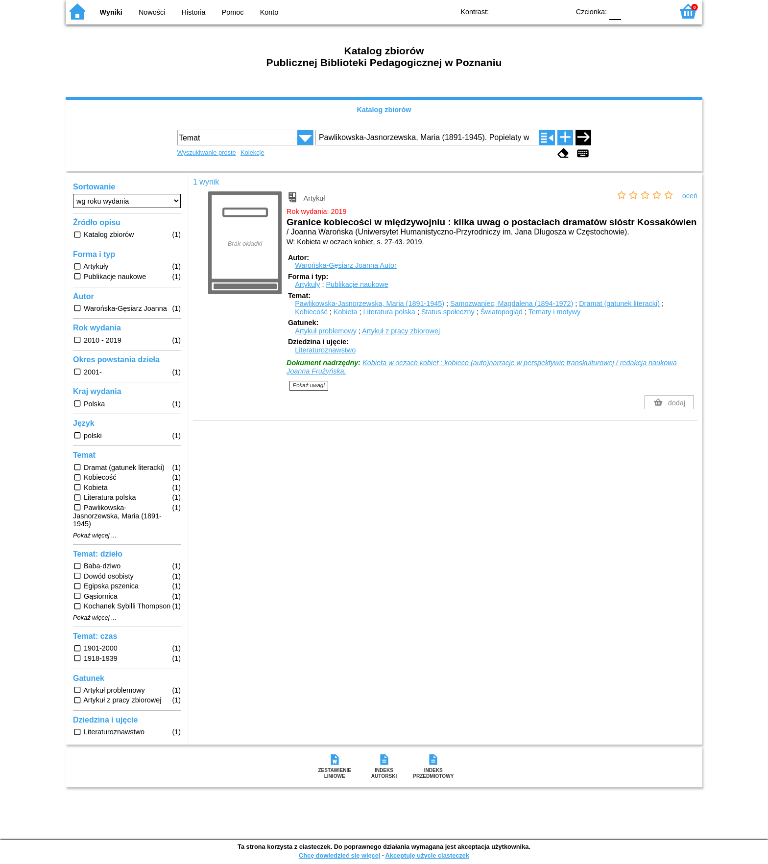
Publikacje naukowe (357, 284)
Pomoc (233, 12)
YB (539, 11)
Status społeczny (448, 312)
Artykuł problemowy (326, 331)
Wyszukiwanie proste (206, 152)
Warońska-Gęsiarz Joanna (345, 265)
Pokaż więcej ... (95, 535)
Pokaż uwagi (309, 385)
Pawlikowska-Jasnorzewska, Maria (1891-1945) (369, 303)
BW (519, 11)
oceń (689, 196)
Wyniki (111, 12)
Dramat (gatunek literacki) (619, 303)
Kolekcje (252, 152)
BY (559, 11)
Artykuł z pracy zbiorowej (401, 331)
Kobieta (346, 312)
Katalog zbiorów (384, 110)
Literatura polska (389, 312)
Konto (269, 12)
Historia (194, 12)
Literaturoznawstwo (325, 350)
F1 (632, 11)
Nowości (152, 12)
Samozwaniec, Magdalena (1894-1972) (511, 303)
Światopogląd (501, 312)
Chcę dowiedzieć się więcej (339, 855)
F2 (654, 11)
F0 (615, 11)
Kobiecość (311, 312)
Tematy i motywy (554, 312)
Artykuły (307, 284)
